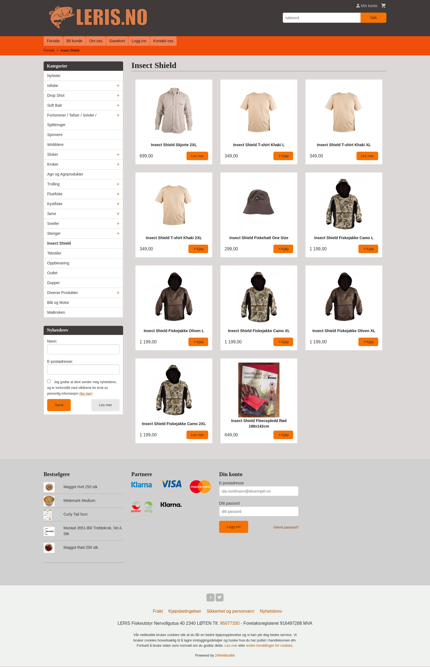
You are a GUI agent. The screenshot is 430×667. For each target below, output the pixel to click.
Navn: (52, 341)
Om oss (95, 41)
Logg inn (139, 41)
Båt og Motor (58, 302)
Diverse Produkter (62, 292)
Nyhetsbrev (271, 612)
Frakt (158, 612)
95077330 (229, 624)
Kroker (52, 164)
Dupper (53, 283)
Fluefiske (55, 194)
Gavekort (117, 41)
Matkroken (56, 312)
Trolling (53, 184)
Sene (51, 213)
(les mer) (85, 393)
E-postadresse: (60, 361)
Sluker (52, 154)
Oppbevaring (58, 263)
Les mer (105, 405)
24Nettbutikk (225, 656)
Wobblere (55, 144)
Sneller (53, 223)
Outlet (52, 273)
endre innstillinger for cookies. (269, 646)
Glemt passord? (286, 527)
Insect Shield (59, 243)
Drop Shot (55, 95)
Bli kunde (75, 41)
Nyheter (54, 76)
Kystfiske (55, 204)
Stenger (54, 233)
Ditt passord (229, 503)
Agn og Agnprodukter (65, 174)
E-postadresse (231, 483)
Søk (373, 17)
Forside (53, 41)
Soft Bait (54, 105)
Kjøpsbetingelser (184, 612)
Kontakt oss (163, 41)
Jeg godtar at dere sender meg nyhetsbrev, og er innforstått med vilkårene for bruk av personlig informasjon (82, 387)
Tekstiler (54, 253)
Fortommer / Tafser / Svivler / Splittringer (71, 120)
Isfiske (52, 85)
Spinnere (55, 134)
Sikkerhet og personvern (230, 612)
